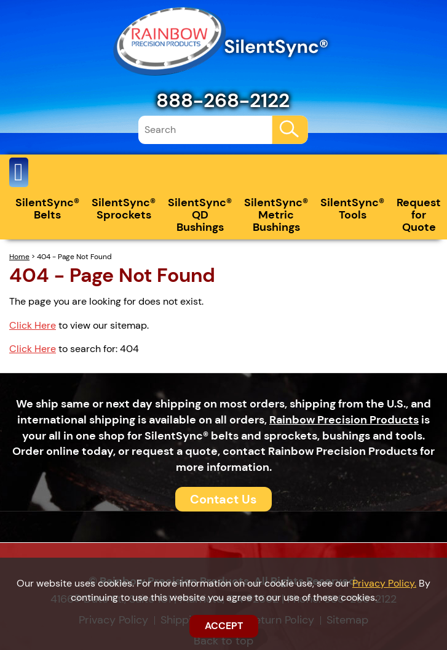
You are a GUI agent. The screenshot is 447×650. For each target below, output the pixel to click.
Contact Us (223, 499)
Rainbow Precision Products (344, 419)
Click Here (32, 325)
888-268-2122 (223, 100)
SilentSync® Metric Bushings (276, 215)
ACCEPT (224, 625)
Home (19, 257)
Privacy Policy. (384, 583)
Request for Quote (419, 215)
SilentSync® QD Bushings (200, 215)
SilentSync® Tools (352, 208)
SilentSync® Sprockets (124, 208)
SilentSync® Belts (47, 208)
